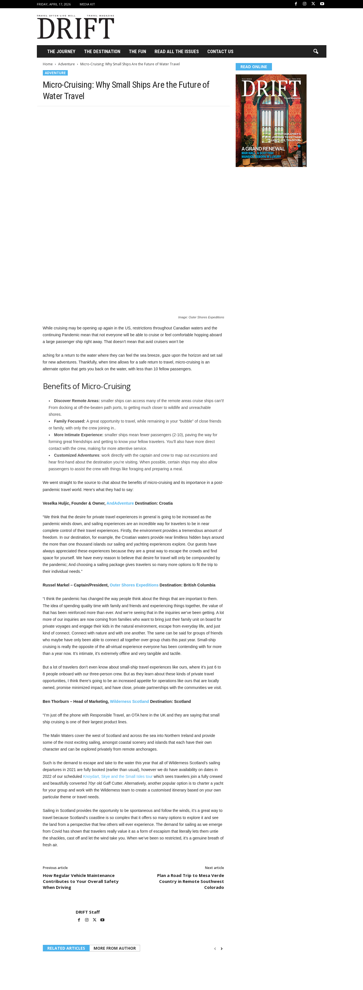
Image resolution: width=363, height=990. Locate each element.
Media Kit (87, 4)
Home (48, 64)
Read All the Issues (177, 51)
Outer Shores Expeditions (134, 516)
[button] (315, 51)
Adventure (66, 64)
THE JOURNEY (61, 51)
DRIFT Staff (88, 843)
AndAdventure (120, 434)
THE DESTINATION (102, 51)
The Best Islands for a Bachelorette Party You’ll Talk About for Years (194, 939)
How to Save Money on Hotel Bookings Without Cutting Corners (68, 939)
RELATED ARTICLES (66, 879)
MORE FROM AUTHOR (115, 879)
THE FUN (137, 51)
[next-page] (221, 880)
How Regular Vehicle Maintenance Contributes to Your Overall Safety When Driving (81, 812)
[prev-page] (215, 880)
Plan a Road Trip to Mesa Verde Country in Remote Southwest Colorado (190, 812)
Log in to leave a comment (66, 975)
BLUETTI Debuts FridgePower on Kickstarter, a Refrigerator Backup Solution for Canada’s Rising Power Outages (132, 942)
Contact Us (220, 51)
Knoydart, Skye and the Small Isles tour (118, 707)
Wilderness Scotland (129, 632)
